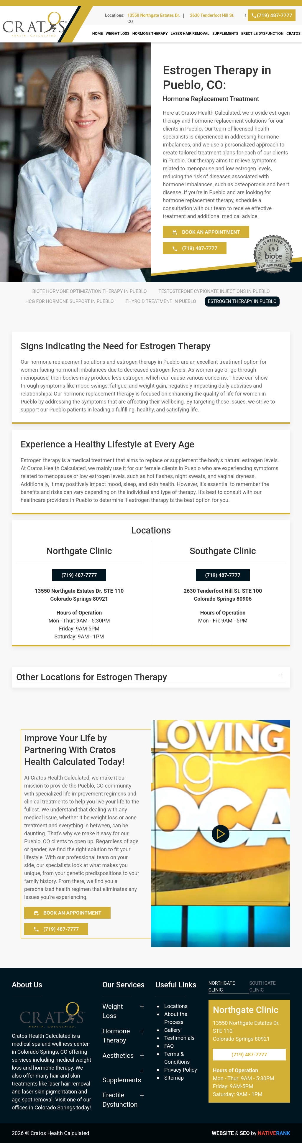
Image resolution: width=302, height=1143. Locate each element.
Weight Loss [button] (117, 33)
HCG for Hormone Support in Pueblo (69, 301)
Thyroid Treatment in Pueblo (161, 301)
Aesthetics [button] (118, 1055)
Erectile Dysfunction (262, 33)
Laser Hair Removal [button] (190, 33)
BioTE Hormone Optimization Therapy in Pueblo (89, 291)
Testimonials (179, 1038)
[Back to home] (51, 24)
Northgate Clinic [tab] (222, 986)
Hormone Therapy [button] (150, 33)
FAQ (169, 1046)
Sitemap (174, 1078)
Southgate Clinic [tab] (262, 986)
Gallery (172, 1030)
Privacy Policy (180, 1070)
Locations (176, 1006)
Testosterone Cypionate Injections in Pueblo (214, 291)
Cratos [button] (293, 33)
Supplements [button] (225, 33)
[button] (151, 677)
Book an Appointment (206, 232)
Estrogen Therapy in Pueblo (242, 301)
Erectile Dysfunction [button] (120, 1099)
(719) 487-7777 (271, 15)
